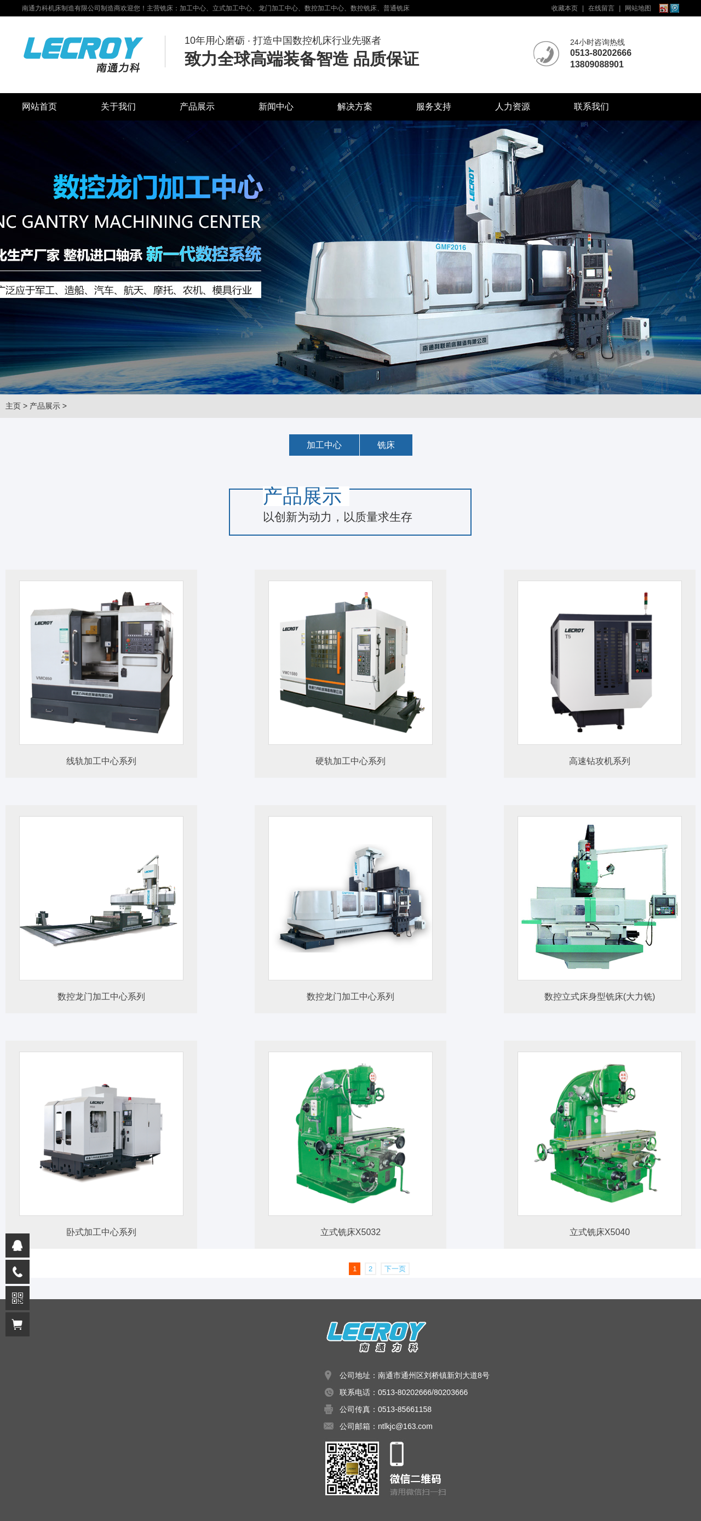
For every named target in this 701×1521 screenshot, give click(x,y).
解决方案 (354, 106)
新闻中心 (276, 106)
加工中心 (324, 445)
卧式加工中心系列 (101, 1232)
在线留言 (601, 8)
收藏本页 (564, 8)
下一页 (395, 1269)
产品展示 (197, 106)
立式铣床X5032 (350, 1232)
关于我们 (118, 106)
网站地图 (638, 8)
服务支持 (433, 106)
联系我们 (591, 106)
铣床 (386, 445)
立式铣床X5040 (600, 1232)
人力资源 (512, 106)
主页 (13, 405)
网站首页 (39, 106)
